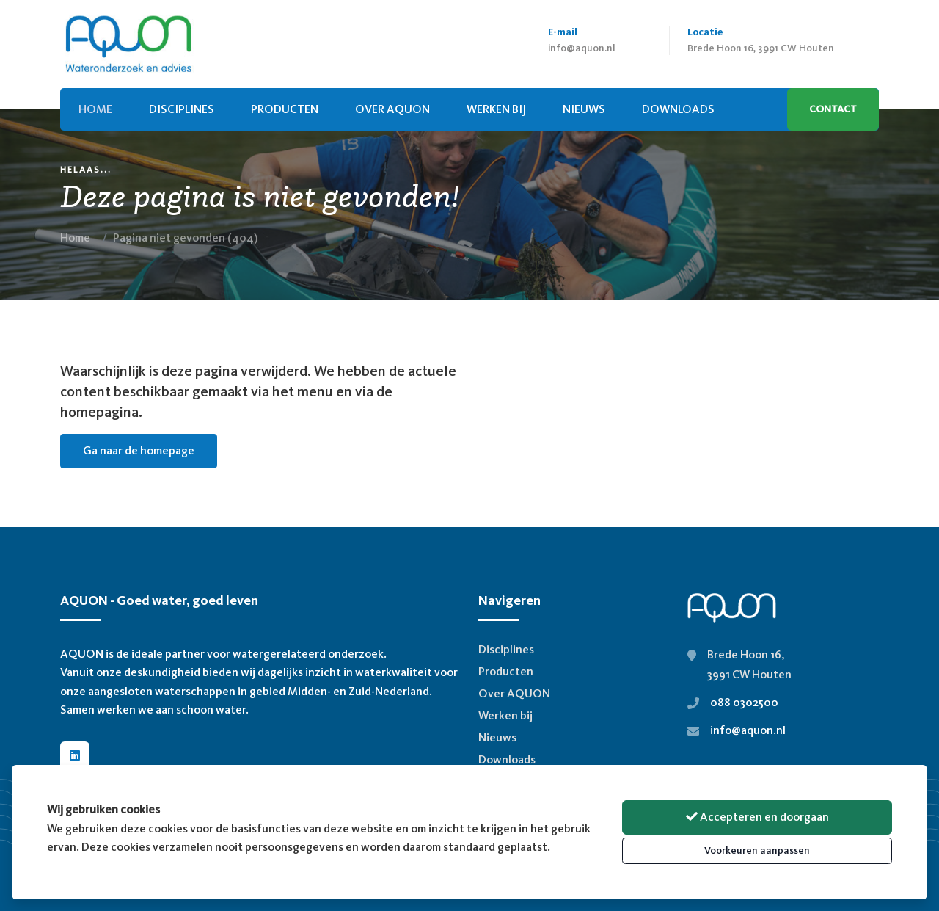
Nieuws (497, 737)
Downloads (507, 759)
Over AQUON (392, 109)
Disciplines (181, 109)
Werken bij (496, 109)
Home (75, 237)
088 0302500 (744, 702)
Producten (284, 109)
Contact (833, 109)
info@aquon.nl (581, 48)
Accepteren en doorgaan (757, 817)
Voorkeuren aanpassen (757, 850)
